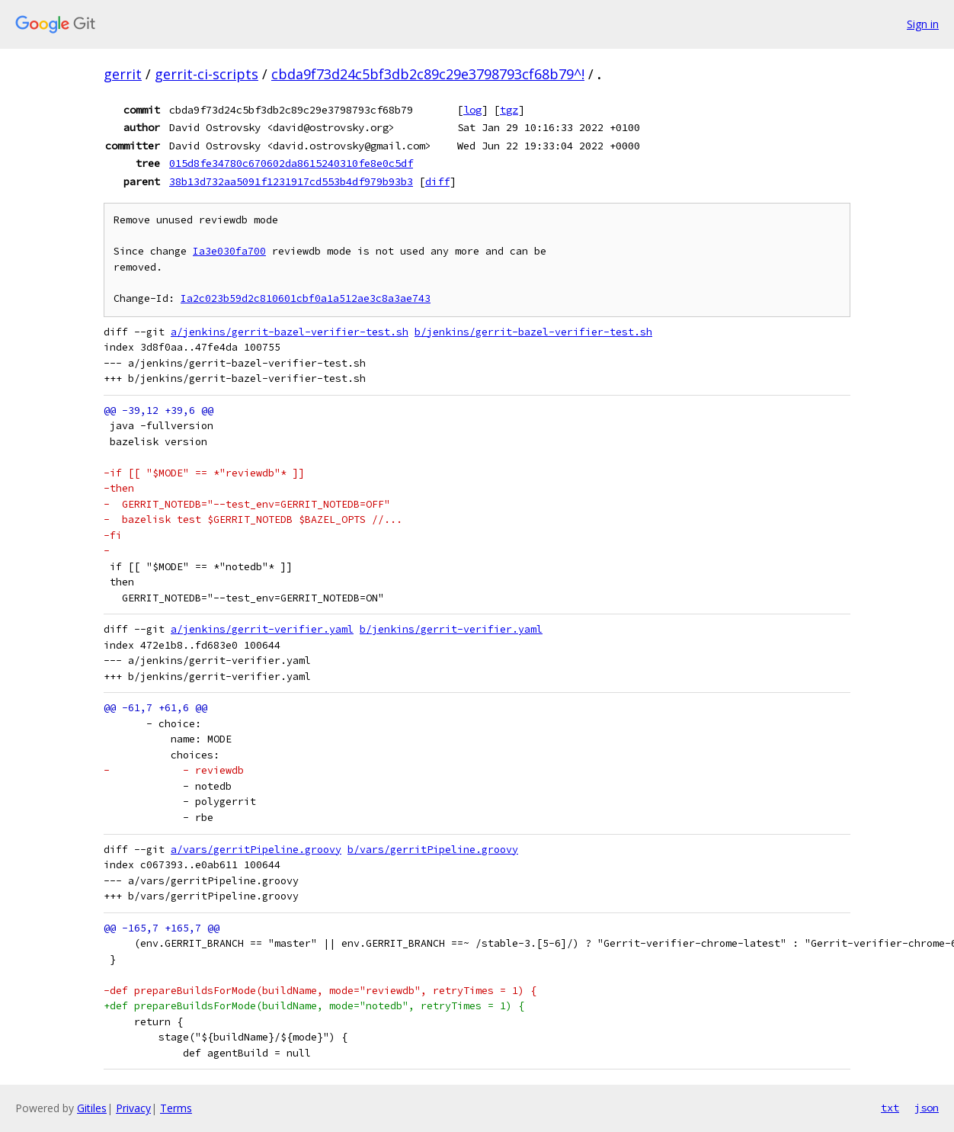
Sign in (923, 24)
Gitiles (92, 1108)
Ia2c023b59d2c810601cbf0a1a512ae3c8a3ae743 (306, 298)
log (472, 110)
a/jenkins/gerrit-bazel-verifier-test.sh (289, 331)
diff (437, 181)
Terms (176, 1108)
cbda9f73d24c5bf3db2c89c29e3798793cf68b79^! (427, 74)
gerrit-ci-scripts (206, 74)
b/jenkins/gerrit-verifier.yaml (451, 629)
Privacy (133, 1108)
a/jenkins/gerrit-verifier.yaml (262, 629)
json (926, 1107)
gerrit (123, 74)
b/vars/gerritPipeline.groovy (432, 849)
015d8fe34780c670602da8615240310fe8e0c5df (291, 163)
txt (890, 1107)
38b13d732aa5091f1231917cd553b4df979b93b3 (291, 181)
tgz (509, 110)
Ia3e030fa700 (229, 251)
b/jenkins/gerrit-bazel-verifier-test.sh (533, 331)
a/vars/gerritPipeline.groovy (256, 849)
